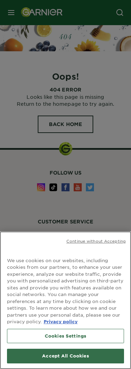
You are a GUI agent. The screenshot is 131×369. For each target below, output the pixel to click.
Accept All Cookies (65, 356)
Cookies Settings (65, 336)
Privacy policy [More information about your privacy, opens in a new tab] (61, 321)
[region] (65, 300)
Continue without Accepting (96, 240)
